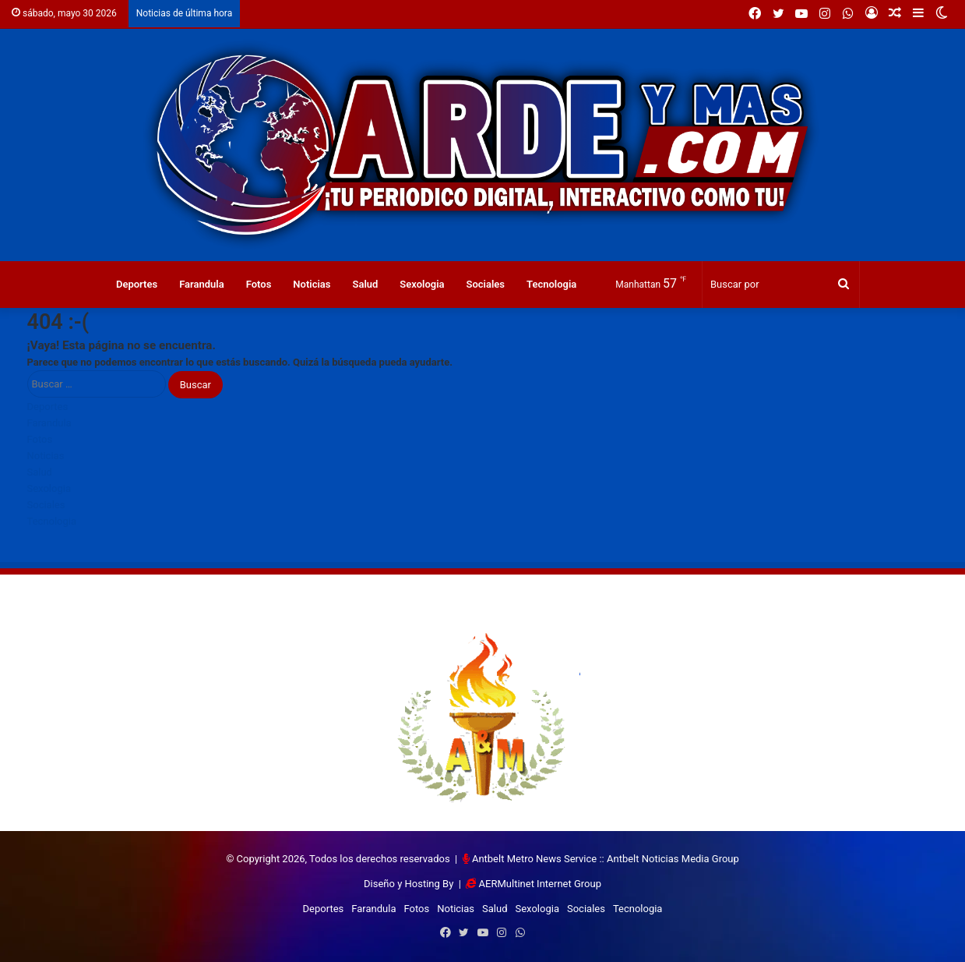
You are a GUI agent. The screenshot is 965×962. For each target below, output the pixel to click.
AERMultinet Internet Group (540, 883)
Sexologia (422, 284)
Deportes (136, 284)
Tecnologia (551, 284)
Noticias (311, 284)
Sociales (486, 284)
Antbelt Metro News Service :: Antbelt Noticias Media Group (605, 859)
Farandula (201, 284)
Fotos (259, 284)
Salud (365, 284)
